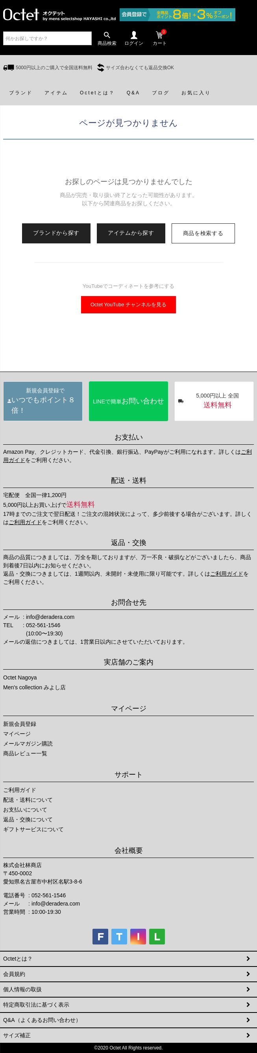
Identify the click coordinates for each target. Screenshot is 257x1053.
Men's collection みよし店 (34, 687)
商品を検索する (203, 233)
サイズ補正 (17, 1035)
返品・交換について (28, 819)
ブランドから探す (56, 233)
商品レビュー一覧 (25, 753)
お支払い (129, 437)
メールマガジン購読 (28, 743)
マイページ (128, 708)
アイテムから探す (131, 233)
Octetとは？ (18, 958)
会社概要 (129, 850)
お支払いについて (25, 809)
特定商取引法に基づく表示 (36, 1004)
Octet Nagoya (20, 677)
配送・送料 (128, 480)
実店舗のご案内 (128, 662)
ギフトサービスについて (33, 829)
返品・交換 (128, 543)
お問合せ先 (128, 602)
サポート (129, 775)
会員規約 (14, 974)
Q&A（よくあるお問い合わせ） (42, 1020)
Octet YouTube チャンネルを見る (128, 304)
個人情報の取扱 (22, 989)
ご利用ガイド (25, 522)
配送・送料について (28, 800)
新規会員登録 (19, 724)
